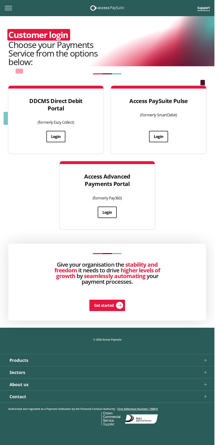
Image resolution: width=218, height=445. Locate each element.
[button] (107, 360)
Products (19, 360)
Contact (18, 396)
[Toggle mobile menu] (8, 8)
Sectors (17, 372)
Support (203, 7)
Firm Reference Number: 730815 (137, 408)
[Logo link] (107, 8)
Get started (104, 305)
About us (19, 384)
